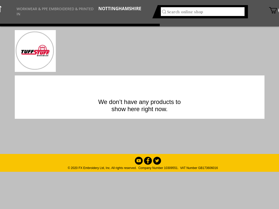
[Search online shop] (203, 11)
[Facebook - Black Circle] (148, 161)
